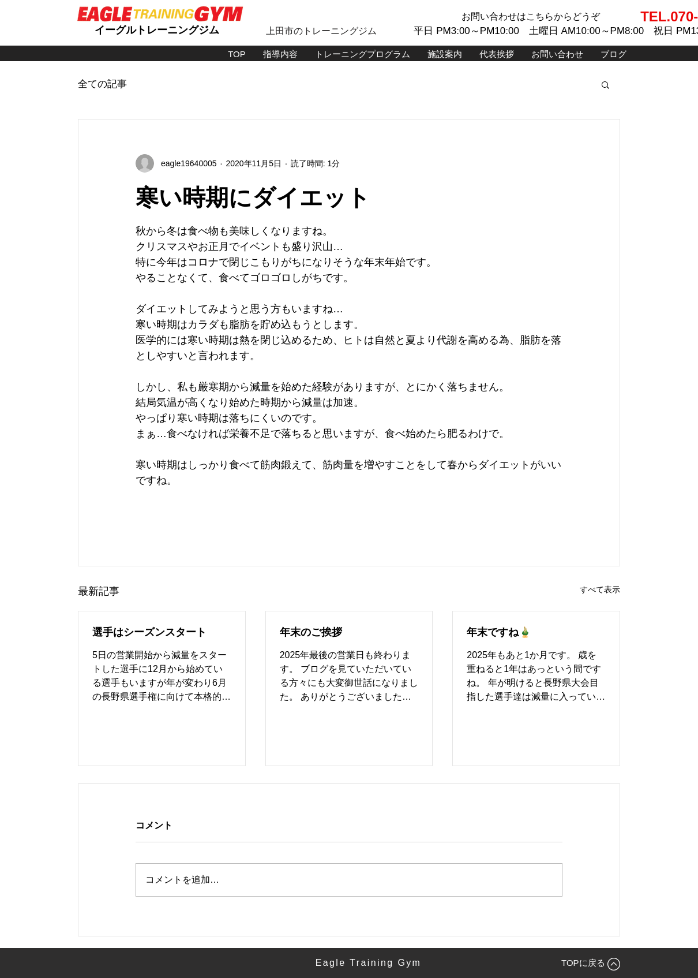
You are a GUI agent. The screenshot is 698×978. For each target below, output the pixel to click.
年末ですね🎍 (499, 632)
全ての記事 (102, 84)
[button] (605, 84)
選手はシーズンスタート (149, 632)
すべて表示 (600, 589)
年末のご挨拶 (311, 632)
